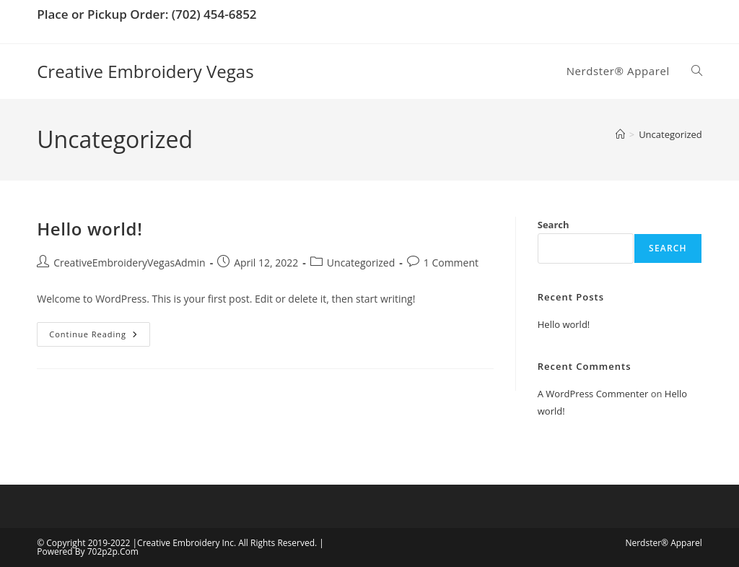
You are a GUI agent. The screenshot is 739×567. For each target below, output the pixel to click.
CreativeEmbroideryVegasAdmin (129, 262)
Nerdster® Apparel (663, 543)
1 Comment (451, 262)
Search (553, 224)
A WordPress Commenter (593, 393)
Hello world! (89, 229)
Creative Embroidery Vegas (145, 71)
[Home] (620, 134)
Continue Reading (99, 337)
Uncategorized (670, 134)
